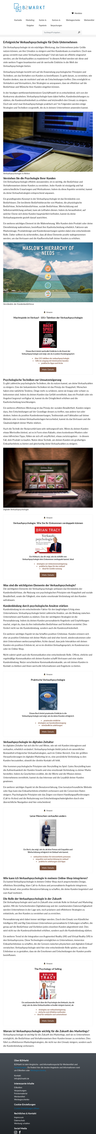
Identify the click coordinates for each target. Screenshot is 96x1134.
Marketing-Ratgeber (30, 23)
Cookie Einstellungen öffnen (26, 1108)
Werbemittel (19, 1096)
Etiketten (18, 1087)
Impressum (19, 1117)
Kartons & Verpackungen (56, 23)
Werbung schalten (22, 1123)
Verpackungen (20, 1067)
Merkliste (77, 13)
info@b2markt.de (21, 1078)
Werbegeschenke (73, 20)
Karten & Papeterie (42, 23)
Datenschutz (19, 1120)
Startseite (18, 20)
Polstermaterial (20, 1093)
